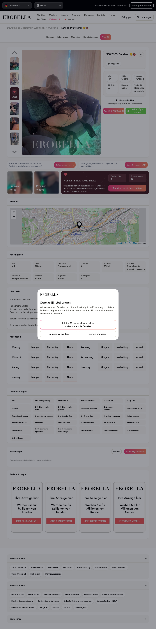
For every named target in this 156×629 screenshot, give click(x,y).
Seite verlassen (97, 334)
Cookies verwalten (59, 334)
